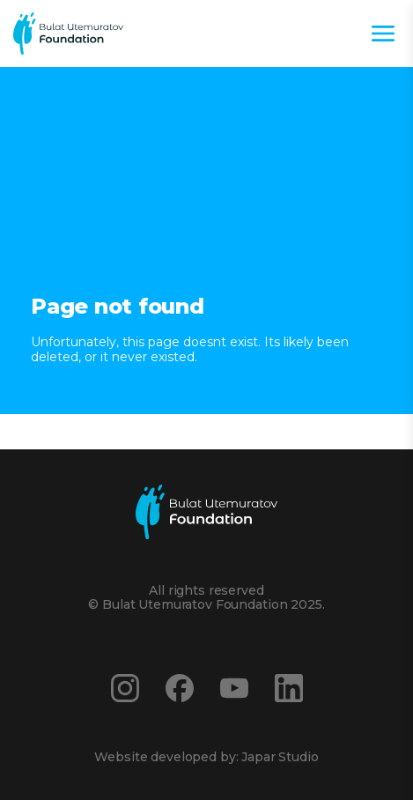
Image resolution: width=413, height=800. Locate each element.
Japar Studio (279, 757)
